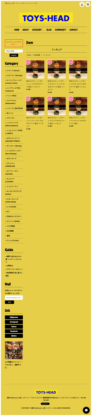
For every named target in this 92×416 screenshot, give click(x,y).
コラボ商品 (11, 226)
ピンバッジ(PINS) (13, 221)
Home (29, 55)
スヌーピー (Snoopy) (14, 75)
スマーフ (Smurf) (13, 71)
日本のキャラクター (14, 216)
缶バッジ (10, 113)
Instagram (14, 322)
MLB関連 (37, 55)
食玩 (8, 236)
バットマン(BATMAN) (15, 108)
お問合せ (10, 266)
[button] (38, 30)
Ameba (13, 336)
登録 (9, 302)
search (13, 55)
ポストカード (11, 158)
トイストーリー (12, 186)
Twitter (14, 327)
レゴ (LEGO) (11, 207)
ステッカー (11, 118)
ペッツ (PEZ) (11, 96)
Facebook (13, 331)
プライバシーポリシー (15, 269)
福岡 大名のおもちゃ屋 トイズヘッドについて (13, 259)
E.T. (8, 211)
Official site (14, 317)
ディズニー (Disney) (14, 146)
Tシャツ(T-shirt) (13, 240)
